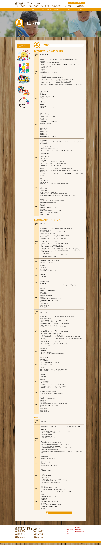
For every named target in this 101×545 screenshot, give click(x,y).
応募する (59, 513)
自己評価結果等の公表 (76, 2)
